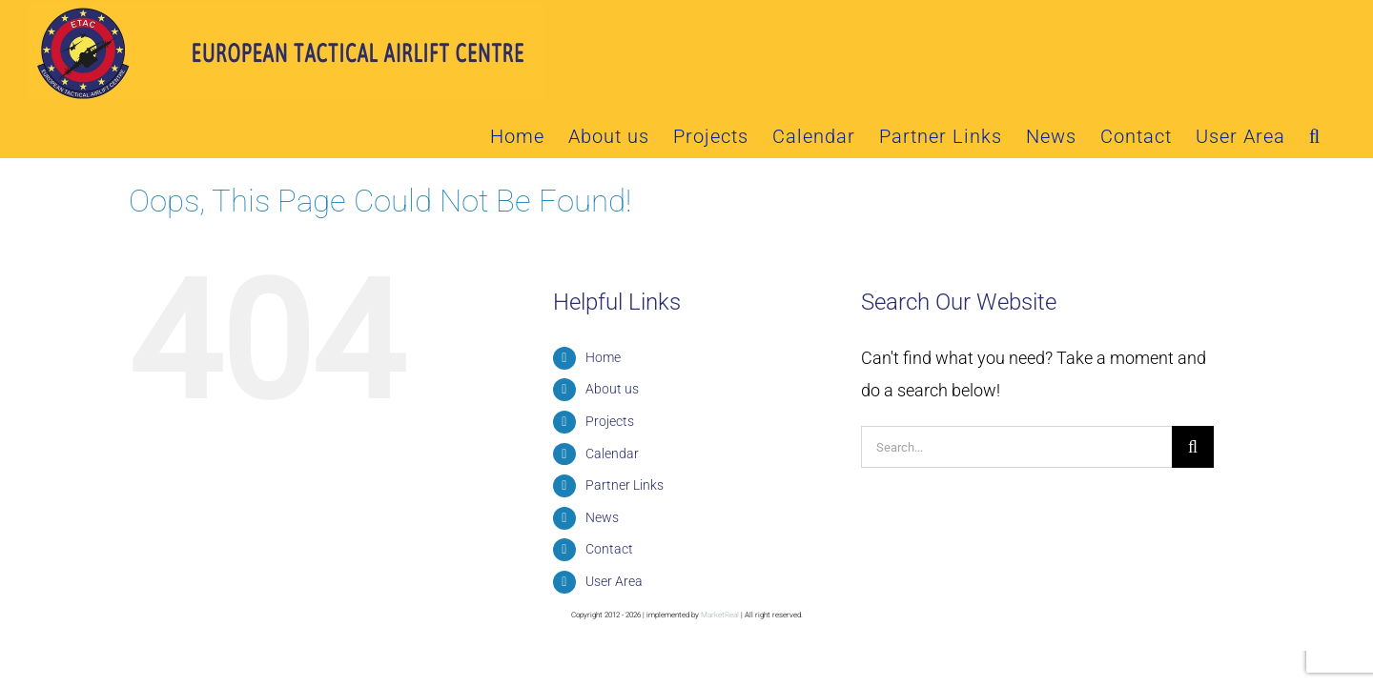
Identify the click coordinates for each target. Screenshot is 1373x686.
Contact (609, 495)
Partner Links (624, 431)
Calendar (612, 400)
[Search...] (1016, 393)
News (602, 464)
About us (612, 335)
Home (603, 304)
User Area (614, 527)
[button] (1338, 26)
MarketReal (720, 561)
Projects (609, 367)
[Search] (1193, 393)
